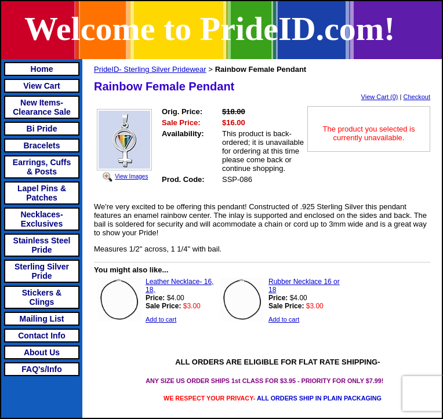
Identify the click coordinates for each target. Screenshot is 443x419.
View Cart (41, 85)
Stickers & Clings (41, 297)
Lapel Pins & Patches (41, 193)
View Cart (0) (379, 96)
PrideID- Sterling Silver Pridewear (150, 69)
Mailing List (42, 318)
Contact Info (42, 335)
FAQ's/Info (41, 369)
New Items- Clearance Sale (42, 107)
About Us (42, 352)
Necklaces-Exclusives (41, 219)
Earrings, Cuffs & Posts (42, 167)
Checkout (417, 96)
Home (42, 69)
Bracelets (41, 145)
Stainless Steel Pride (42, 245)
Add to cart (161, 319)
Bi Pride (42, 128)
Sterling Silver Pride (41, 271)
